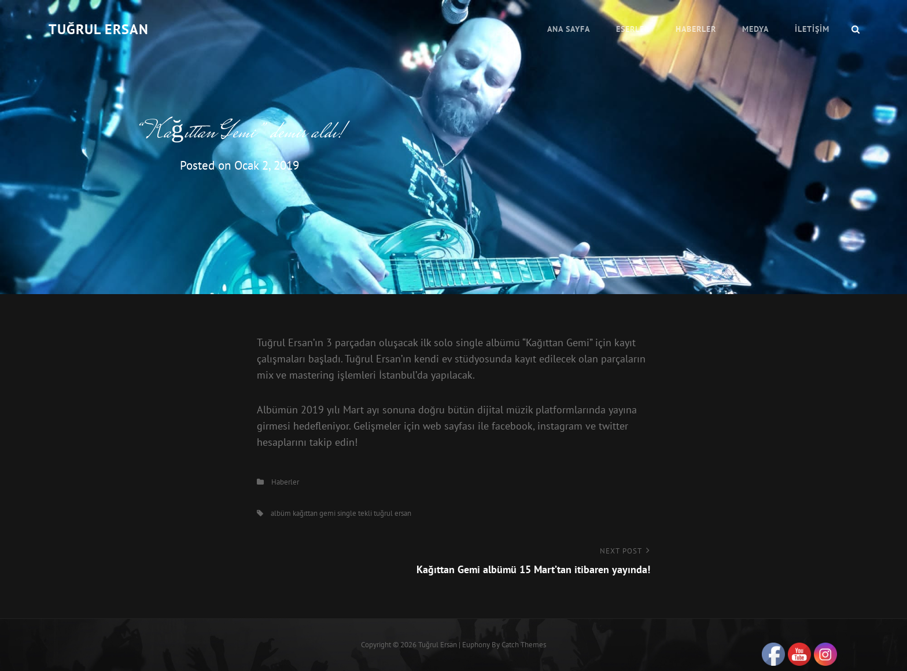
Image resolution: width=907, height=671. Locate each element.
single (346, 513)
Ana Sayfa (568, 29)
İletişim (812, 29)
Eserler (633, 29)
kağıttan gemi (314, 513)
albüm (281, 513)
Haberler (696, 29)
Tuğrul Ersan (99, 29)
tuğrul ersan (392, 513)
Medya (755, 29)
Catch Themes (524, 645)
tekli (365, 513)
